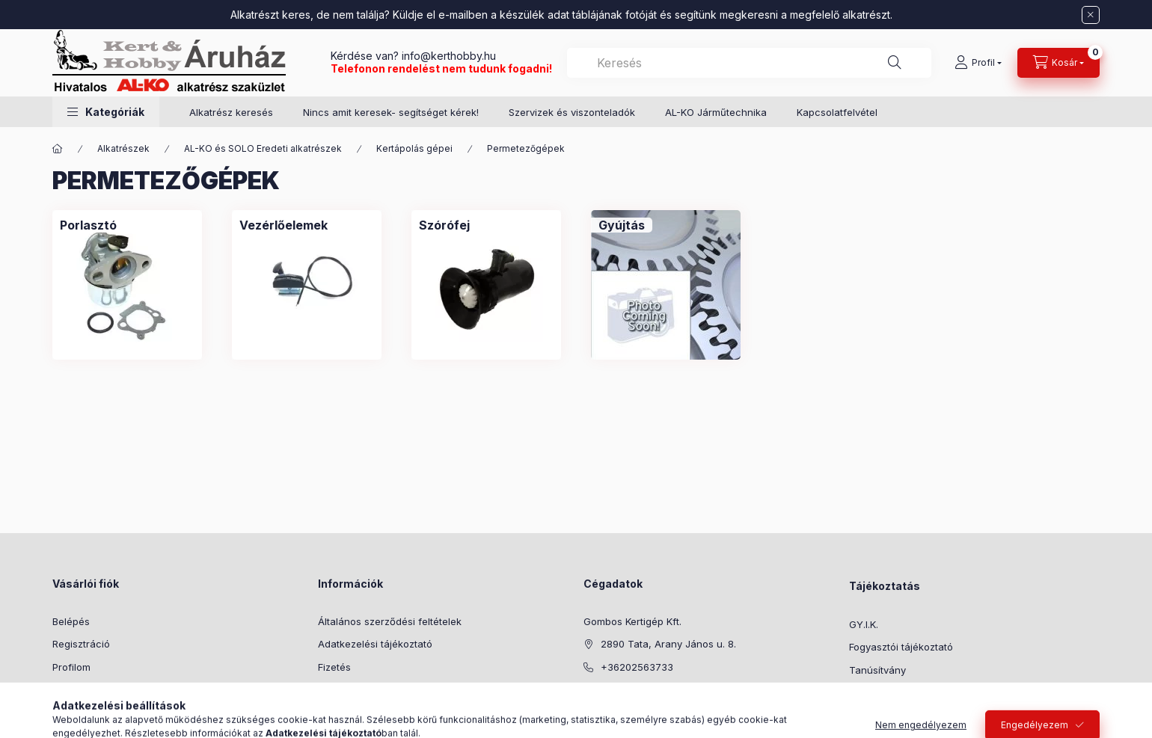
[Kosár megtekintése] (1058, 63)
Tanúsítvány (877, 670)
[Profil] (978, 63)
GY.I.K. (863, 624)
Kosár (65, 689)
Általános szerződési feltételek (390, 621)
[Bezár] (1091, 15)
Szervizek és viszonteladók (572, 112)
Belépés (71, 621)
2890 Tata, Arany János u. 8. (668, 644)
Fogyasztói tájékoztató (901, 647)
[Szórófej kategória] (444, 225)
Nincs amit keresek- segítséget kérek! (391, 112)
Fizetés (334, 667)
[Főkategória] (57, 149)
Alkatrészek (123, 148)
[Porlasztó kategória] (88, 225)
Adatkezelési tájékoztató (375, 644)
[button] (105, 111)
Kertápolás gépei (414, 148)
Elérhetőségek (351, 713)
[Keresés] (894, 63)
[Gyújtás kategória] (621, 225)
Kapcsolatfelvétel (837, 112)
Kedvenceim (80, 713)
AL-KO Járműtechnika (716, 112)
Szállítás (337, 689)
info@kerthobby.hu (447, 55)
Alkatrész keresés (231, 112)
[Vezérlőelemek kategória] (283, 225)
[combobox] (749, 63)
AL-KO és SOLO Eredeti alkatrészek (263, 148)
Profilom (71, 667)
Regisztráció (81, 644)
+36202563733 (637, 667)
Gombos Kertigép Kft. (632, 621)
